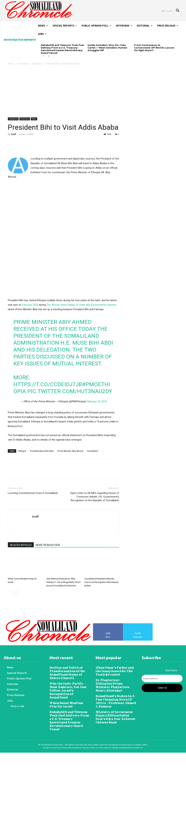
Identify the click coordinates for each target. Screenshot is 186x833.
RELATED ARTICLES (21, 638)
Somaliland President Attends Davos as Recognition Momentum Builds (101, 675)
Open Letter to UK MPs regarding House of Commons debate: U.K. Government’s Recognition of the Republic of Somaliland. (94, 590)
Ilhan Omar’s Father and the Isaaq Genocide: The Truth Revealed (116, 763)
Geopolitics (23, 63)
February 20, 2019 (97, 494)
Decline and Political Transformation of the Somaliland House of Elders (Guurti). (69, 764)
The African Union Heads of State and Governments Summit (81, 398)
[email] (162, 771)
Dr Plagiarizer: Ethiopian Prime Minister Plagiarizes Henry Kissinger (115, 774)
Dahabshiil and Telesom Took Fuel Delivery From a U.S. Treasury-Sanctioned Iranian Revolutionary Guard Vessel (62, 49)
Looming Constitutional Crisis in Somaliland (33, 586)
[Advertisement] (93, 91)
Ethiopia (22, 544)
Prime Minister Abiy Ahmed (70, 544)
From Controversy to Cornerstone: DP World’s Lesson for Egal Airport (154, 47)
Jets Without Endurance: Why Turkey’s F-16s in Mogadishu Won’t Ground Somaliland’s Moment (63, 675)
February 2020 (30, 398)
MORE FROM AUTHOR (48, 638)
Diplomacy (37, 63)
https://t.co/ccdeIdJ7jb (47, 477)
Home (11, 63)
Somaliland (92, 544)
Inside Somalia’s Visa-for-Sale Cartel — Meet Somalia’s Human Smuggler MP (107, 47)
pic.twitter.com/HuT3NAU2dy (69, 484)
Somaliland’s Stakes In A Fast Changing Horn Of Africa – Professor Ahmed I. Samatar (115, 787)
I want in (162, 780)
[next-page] (48, 56)
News (34, 119)
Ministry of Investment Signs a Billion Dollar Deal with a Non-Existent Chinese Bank (116, 802)
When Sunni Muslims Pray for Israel (68, 790)
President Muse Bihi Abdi (42, 544)
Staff (13, 134)
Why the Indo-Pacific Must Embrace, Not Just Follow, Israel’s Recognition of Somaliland (69, 779)
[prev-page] (43, 56)
